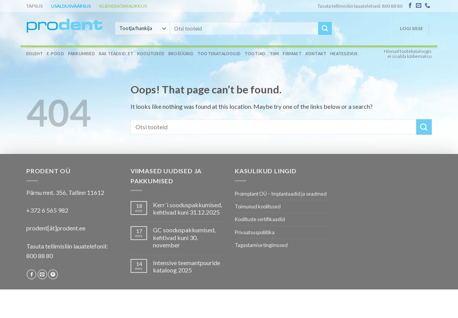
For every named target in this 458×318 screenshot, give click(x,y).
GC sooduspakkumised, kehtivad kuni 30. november (184, 237)
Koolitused (151, 53)
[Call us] (427, 6)
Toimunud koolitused (258, 206)
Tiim (274, 53)
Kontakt (315, 53)
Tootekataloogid (219, 53)
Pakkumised (81, 53)
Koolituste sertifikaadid (260, 219)
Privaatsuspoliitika (255, 232)
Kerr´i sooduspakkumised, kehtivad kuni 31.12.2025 (187, 208)
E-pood (55, 53)
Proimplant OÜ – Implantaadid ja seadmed (281, 194)
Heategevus (344, 53)
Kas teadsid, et (116, 53)
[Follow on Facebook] (410, 6)
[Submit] (324, 28)
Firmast (292, 53)
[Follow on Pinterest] (53, 274)
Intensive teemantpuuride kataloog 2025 (186, 266)
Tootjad (254, 53)
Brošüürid (180, 53)
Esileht (34, 53)
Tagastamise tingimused (261, 245)
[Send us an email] (418, 6)
